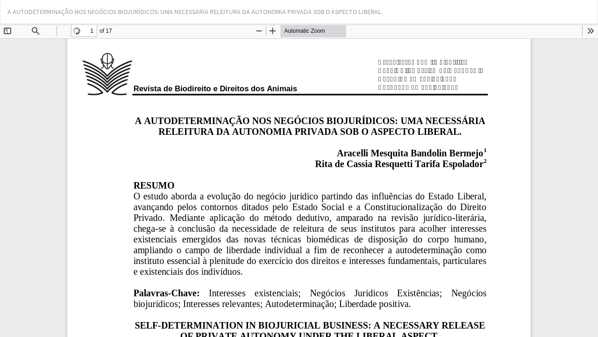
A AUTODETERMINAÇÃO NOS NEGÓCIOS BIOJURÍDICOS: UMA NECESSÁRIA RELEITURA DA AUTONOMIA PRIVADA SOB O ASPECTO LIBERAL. (195, 11)
